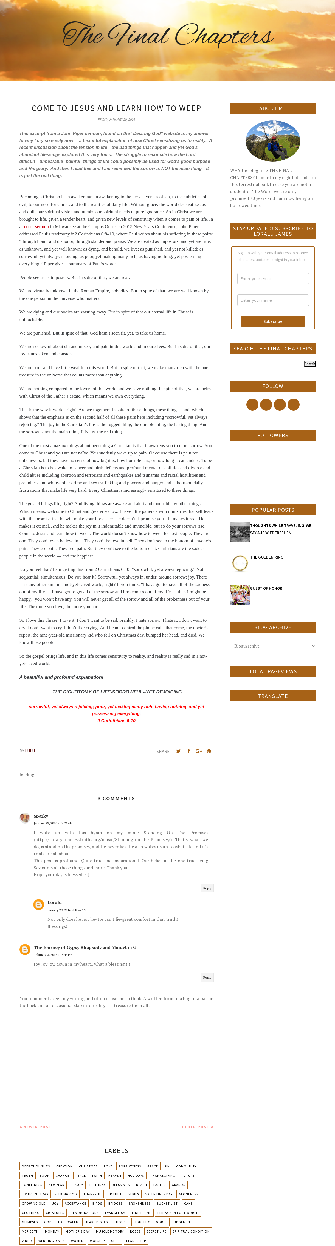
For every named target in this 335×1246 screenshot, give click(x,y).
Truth (27, 1175)
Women (77, 1241)
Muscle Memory (110, 1231)
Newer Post (38, 1126)
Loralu (54, 902)
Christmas (88, 1166)
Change (62, 1175)
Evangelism (115, 1213)
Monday (52, 1231)
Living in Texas (35, 1194)
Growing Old (34, 1203)
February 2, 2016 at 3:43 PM (53, 955)
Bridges (115, 1203)
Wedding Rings (51, 1241)
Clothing (31, 1213)
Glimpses (30, 1222)
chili (115, 1241)
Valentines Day (159, 1194)
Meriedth (30, 1231)
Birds (97, 1203)
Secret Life (157, 1231)
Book (44, 1175)
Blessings (121, 1185)
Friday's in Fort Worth (178, 1213)
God (48, 1222)
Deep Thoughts (36, 1166)
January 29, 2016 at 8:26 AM (53, 823)
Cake (188, 1203)
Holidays (136, 1175)
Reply (207, 888)
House (122, 1222)
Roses (135, 1231)
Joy (55, 1203)
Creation (64, 1166)
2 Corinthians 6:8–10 (94, 234)
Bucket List (167, 1203)
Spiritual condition (191, 1231)
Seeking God (66, 1194)
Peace (81, 1175)
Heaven (114, 1175)
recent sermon (35, 226)
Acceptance (75, 1203)
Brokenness (139, 1203)
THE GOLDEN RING (266, 557)
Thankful (92, 1194)
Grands (178, 1185)
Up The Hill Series (123, 1194)
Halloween (68, 1222)
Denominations (85, 1213)
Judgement (182, 1222)
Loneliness (32, 1185)
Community (186, 1166)
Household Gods (149, 1222)
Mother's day (78, 1231)
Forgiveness (130, 1166)
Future (188, 1175)
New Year (56, 1185)
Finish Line (141, 1213)
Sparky (41, 816)
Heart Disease (97, 1222)
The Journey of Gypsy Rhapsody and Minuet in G (85, 947)
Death (141, 1185)
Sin (167, 1166)
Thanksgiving (162, 1175)
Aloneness (188, 1194)
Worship (97, 1241)
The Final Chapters (168, 37)
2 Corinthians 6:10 (112, 569)
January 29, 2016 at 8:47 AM (66, 910)
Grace (152, 1166)
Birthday (97, 1185)
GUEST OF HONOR (266, 588)
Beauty (77, 1185)
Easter (159, 1185)
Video (27, 1241)
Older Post (196, 1126)
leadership (136, 1241)
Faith (97, 1175)
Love (108, 1166)
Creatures (55, 1213)
